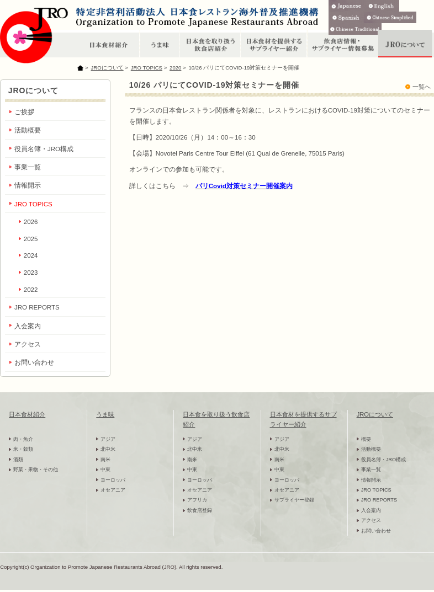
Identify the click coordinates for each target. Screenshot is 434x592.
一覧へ (421, 87)
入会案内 (27, 326)
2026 (31, 221)
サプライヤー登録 (294, 500)
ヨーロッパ (112, 480)
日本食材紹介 (27, 414)
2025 (31, 239)
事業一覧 (27, 167)
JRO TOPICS (146, 68)
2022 (31, 289)
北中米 (107, 449)
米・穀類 (23, 449)
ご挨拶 (24, 112)
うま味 (105, 414)
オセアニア (112, 490)
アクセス (27, 344)
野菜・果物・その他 (35, 469)
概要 (366, 439)
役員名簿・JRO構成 (43, 149)
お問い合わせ (34, 362)
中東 (105, 469)
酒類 (18, 459)
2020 (175, 68)
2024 (31, 255)
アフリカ (197, 500)
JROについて (107, 68)
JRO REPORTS (37, 307)
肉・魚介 (23, 439)
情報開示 (27, 185)
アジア (107, 439)
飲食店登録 (199, 510)
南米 (105, 459)
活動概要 (27, 130)
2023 (31, 272)
